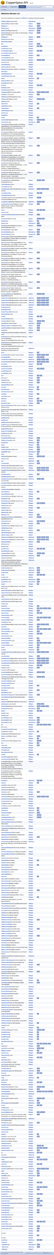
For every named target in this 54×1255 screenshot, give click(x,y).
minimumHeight (5, 629)
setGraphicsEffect (5, 895)
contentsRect (4, 186)
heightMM (3, 452)
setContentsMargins (6, 847)
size (2, 1043)
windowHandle (5, 1191)
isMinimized (4, 512)
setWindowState (5, 1020)
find (2, 330)
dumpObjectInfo (5, 307)
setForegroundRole (6, 888)
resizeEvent (4, 796)
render (2, 761)
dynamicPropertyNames (7, 312)
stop (2, 1077)
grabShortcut (4, 424)
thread (2, 1096)
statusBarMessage (6, 1071)
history (3, 458)
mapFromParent (5, 592)
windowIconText (5, 1201)
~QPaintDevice (5, 1244)
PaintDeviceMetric (6, 21)
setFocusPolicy (5, 881)
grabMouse (4, 420)
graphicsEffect (5, 429)
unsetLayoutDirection (6, 1129)
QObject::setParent (6, 949)
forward (3, 387)
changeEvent (4, 92)
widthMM (3, 1175)
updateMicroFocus (6, 1145)
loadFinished (4, 568)
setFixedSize (4, 869)
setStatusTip (4, 975)
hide (2, 454)
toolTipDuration (5, 1110)
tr (1, 1114)
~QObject (3, 1242)
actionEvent (4, 60)
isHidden (3, 508)
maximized (4, 606)
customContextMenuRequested (9, 214)
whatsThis (4, 1164)
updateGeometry (5, 1143)
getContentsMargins (6, 405)
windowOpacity (5, 1212)
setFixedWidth (5, 874)
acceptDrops (4, 46)
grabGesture (4, 413)
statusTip (3, 1073)
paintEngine (4, 704)
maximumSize (5, 613)
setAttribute (4, 828)
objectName (4, 690)
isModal (3, 514)
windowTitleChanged (6, 1226)
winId (2, 1178)
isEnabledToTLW (5, 503)
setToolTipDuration (6, 991)
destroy (3, 225)
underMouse (4, 1122)
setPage (3, 940)
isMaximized (4, 510)
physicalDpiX (4, 720)
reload (2, 754)
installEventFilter (5, 489)
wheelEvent (4, 1168)
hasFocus (3, 435)
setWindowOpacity (6, 1016)
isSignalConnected (6, 517)
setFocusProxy (5, 883)
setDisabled (4, 860)
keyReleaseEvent (5, 539)
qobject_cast (4, 736)
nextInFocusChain (5, 683)
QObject (3, 23)
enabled (3, 316)
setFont (3, 885)
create (2, 197)
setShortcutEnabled (6, 962)
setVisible (3, 998)
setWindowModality (6, 1009)
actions (3, 62)
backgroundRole (5, 80)
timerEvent (4, 1098)
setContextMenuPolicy (7, 854)
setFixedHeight (5, 867)
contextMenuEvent (6, 189)
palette (3, 711)
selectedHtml (4, 808)
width (2, 1171)
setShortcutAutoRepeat (7, 960)
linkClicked (4, 555)
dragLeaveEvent (5, 300)
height (2, 445)
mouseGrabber (5, 656)
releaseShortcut (5, 752)
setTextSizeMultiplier (6, 986)
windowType (4, 1228)
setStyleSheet (4, 980)
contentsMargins (5, 184)
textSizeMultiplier (5, 1091)
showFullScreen (5, 1032)
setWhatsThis (4, 1000)
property (3, 734)
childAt (3, 94)
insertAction (4, 483)
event (2, 323)
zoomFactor (4, 1240)
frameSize (3, 394)
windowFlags (4, 1187)
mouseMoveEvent (5, 658)
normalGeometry (5, 685)
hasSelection (4, 442)
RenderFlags (4, 41)
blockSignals (4, 90)
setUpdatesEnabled (6, 993)
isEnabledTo (4, 501)
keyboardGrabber (5, 542)
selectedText (4, 810)
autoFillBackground (6, 73)
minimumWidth (5, 643)
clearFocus (4, 113)
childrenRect (4, 103)
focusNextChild (5, 357)
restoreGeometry (5, 799)
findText (3, 348)
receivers (3, 740)
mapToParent (4, 601)
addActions (4, 69)
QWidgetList (4, 37)
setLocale (3, 910)
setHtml (3, 899)
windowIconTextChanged (7, 1203)
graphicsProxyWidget (6, 431)
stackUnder (4, 1062)
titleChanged (4, 1103)
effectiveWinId (5, 314)
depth (2, 223)
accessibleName (5, 55)
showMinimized (5, 1036)
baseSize (3, 85)
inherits (3, 465)
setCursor (3, 858)
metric (2, 624)
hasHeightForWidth (6, 438)
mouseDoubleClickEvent (7, 652)
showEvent (4, 1030)
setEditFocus (4, 862)
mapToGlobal (4, 599)
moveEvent (4, 672)
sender (3, 815)
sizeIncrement (5, 1053)
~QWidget (3, 1249)
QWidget (3, 33)
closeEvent (4, 119)
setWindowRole (5, 1018)
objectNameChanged (6, 694)
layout (2, 546)
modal (2, 647)
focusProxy (4, 371)
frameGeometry (5, 389)
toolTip (3, 1105)
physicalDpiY (4, 722)
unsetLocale (4, 1132)
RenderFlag (4, 39)
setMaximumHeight (6, 917)
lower (2, 584)
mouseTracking (5, 665)
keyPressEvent (5, 537)
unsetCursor (4, 1127)
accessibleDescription (7, 51)
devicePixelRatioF (5, 234)
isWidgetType (4, 528)
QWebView (24, 18)
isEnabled (3, 498)
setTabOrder (4, 982)
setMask (3, 912)
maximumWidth (5, 617)
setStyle (3, 978)
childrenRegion (5, 108)
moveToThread (5, 674)
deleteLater (4, 221)
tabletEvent (4, 1087)
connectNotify (4, 180)
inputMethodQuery (6, 479)
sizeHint (3, 1048)
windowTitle (4, 1221)
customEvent (4, 218)
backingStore (4, 83)
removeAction (4, 757)
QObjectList (4, 26)
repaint (3, 783)
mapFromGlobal (5, 590)
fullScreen (3, 398)
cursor (2, 210)
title (2, 1100)
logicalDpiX (4, 579)
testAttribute (4, 1089)
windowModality (5, 1205)
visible (2, 1159)
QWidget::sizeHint (5, 1050)
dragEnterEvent (5, 298)
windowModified (5, 1210)
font (2, 375)
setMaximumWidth (6, 924)
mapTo (3, 595)
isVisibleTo (4, 525)
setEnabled (4, 865)
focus (2, 352)
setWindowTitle (5, 1023)
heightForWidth (5, 449)
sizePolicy (3, 1057)
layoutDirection (5, 548)
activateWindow (5, 64)
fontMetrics (4, 382)
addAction (3, 67)
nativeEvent (4, 677)
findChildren (4, 336)
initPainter (3, 468)
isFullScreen (4, 505)
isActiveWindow (5, 491)
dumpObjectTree (5, 309)
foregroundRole (5, 384)
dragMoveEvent (5, 302)
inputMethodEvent (6, 470)
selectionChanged (6, 812)
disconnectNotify (5, 294)
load (2, 558)
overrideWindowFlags (6, 697)
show (2, 1027)
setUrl (2, 996)
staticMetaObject (5, 1068)
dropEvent (3, 305)
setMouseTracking (6, 935)
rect (2, 743)
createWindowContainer (7, 204)
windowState (4, 1219)
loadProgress (4, 570)
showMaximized (5, 1034)
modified (3, 649)
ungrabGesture (5, 1125)
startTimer (4, 1064)
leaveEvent (4, 553)
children (3, 101)
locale (2, 575)
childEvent (4, 99)
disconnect (4, 236)
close (2, 117)
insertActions (4, 485)
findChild (3, 332)
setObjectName (5, 938)
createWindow (5, 201)
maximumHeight (5, 608)
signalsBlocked (5, 1041)
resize (2, 792)
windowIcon (4, 1194)
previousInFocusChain (7, 729)
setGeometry (4, 890)
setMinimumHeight (6, 926)
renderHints (4, 780)
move (2, 667)
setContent (4, 841)
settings (3, 1025)
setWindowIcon (5, 1007)
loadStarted (4, 572)
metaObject (4, 622)
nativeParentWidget (6, 681)
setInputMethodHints (6, 903)
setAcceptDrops (5, 819)
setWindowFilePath (6, 1002)
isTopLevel (4, 521)
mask (2, 603)
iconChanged (4, 463)
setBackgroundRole (6, 834)
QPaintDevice (32, 21)
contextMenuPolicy (6, 193)
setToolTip (4, 989)
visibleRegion (4, 1162)
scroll (2, 803)
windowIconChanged (6, 1198)
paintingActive (5, 708)
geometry (3, 401)
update (3, 1134)
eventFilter (4, 328)
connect (3, 124)
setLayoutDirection (6, 908)
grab (2, 409)
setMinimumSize (5, 929)
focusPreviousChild (6, 368)
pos (2, 724)
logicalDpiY (4, 581)
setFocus (3, 876)
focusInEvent (4, 355)
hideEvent (3, 456)
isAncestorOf (4, 496)
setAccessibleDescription (7, 822)
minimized (4, 626)
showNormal (4, 1039)
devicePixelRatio (5, 232)
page (2, 699)
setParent (3, 945)
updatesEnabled (5, 1148)
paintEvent (4, 706)
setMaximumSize (5, 919)
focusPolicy (4, 364)
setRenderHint (5, 956)
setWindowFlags (5, 1005)
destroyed (3, 229)
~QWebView (4, 1247)
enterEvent (4, 321)
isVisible (3, 523)
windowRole (4, 1217)
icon (2, 461)
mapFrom (3, 586)
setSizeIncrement (5, 964)
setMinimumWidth (6, 933)
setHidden (3, 897)
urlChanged (4, 1157)
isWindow (3, 530)
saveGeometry (5, 801)
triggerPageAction (6, 1118)
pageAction (4, 701)
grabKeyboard (4, 417)
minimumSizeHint (5, 638)
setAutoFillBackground (7, 832)
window (3, 1180)
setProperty (4, 952)
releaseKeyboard (5, 747)
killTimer (3, 544)
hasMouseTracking (6, 440)
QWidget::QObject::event (7, 325)
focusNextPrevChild (6, 359)
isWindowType (5, 535)
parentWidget (4, 717)
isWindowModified (6, 532)
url (1, 1152)
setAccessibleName (6, 826)
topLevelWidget (5, 1112)
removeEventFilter (6, 759)
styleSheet (4, 1082)
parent (2, 715)
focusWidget (4, 373)
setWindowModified (6, 1013)
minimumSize (4, 633)
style (2, 1080)
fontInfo (3, 380)
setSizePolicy (4, 969)
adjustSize (4, 71)
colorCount (4, 122)
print (2, 731)
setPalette (3, 942)
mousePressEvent (6, 660)
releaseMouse (4, 750)
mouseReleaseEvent (6, 663)
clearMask (4, 115)
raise (2, 738)
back (2, 78)
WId (2, 44)
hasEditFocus (4, 433)
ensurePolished (5, 318)
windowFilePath (5, 1182)
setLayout (3, 906)
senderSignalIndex (6, 817)
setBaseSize (4, 837)
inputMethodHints (6, 474)
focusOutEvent (5, 361)
